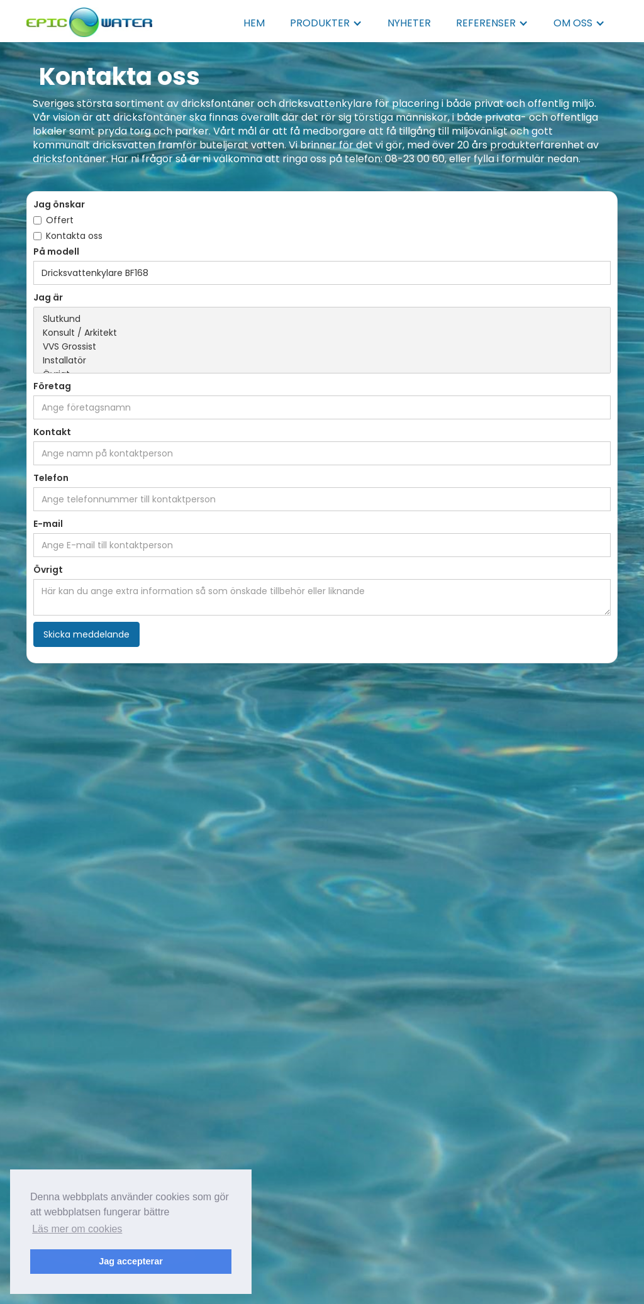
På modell (56, 251)
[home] (89, 18)
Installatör (322, 361)
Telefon (51, 478)
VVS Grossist (322, 347)
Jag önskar (59, 204)
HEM (254, 23)
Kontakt (52, 432)
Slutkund (322, 319)
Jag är (48, 297)
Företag (52, 386)
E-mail (48, 523)
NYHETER (409, 23)
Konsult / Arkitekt (322, 333)
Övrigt (48, 569)
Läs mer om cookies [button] (77, 1229)
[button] (326, 23)
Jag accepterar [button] (131, 1261)
